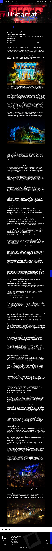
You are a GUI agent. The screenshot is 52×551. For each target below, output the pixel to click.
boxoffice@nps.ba (15, 540)
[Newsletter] (31, 530)
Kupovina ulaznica (45, 1)
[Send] (47, 530)
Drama (6, 1)
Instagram (48, 540)
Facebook (48, 538)
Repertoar (39, 1)
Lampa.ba (49, 547)
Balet (13, 1)
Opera (9, 1)
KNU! (16, 1)
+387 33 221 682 (14, 538)
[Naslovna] (1, 1)
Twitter (47, 543)
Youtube (47, 542)
